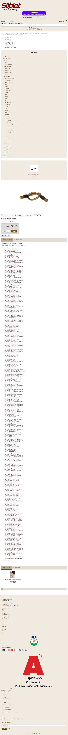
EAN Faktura (4, 604)
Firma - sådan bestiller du (7, 606)
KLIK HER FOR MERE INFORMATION (9, 218)
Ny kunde (4, 611)
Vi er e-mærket (8, 39)
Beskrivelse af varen (7, 239)
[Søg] (66, 25)
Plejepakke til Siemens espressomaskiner (13, 579)
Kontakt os (4, 609)
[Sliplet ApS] (11, 5)
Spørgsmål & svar (5, 616)
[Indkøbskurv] (63, 21)
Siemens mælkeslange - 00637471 (34, 173)
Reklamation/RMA (5, 614)
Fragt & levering (5, 607)
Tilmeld (4, 728)
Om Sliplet (4, 613)
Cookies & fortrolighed (6, 601)
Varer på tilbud (16, 567)
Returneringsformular (6, 615)
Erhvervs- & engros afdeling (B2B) (8, 602)
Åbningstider (4, 618)
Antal (4, 231)
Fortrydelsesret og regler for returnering (10, 605)
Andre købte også (6, 567)
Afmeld (9, 728)
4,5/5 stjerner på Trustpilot (10, 47)
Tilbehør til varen (18, 239)
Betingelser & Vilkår (6, 600)
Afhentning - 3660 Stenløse (7, 599)
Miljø (3, 610)
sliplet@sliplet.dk (11, 44)
